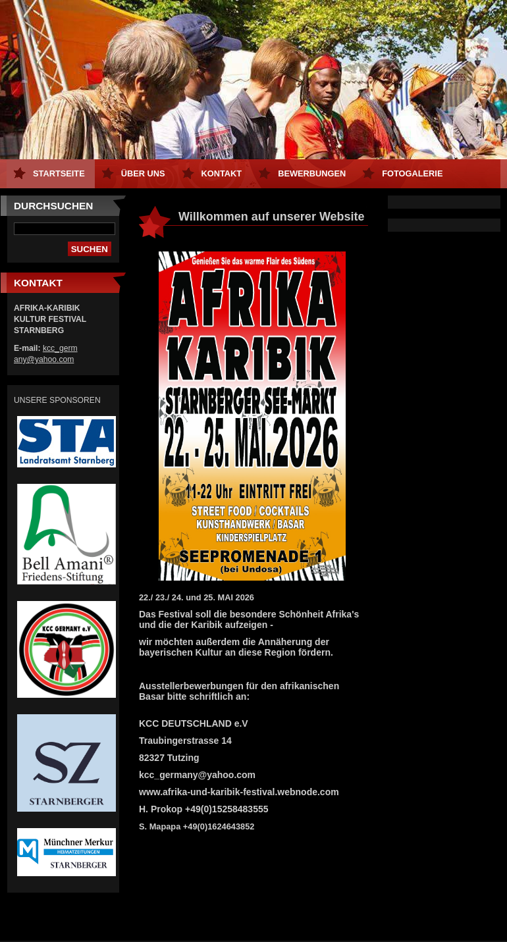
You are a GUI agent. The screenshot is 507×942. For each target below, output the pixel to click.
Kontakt (221, 173)
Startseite (59, 173)
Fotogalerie (412, 173)
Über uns (143, 173)
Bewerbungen (312, 173)
